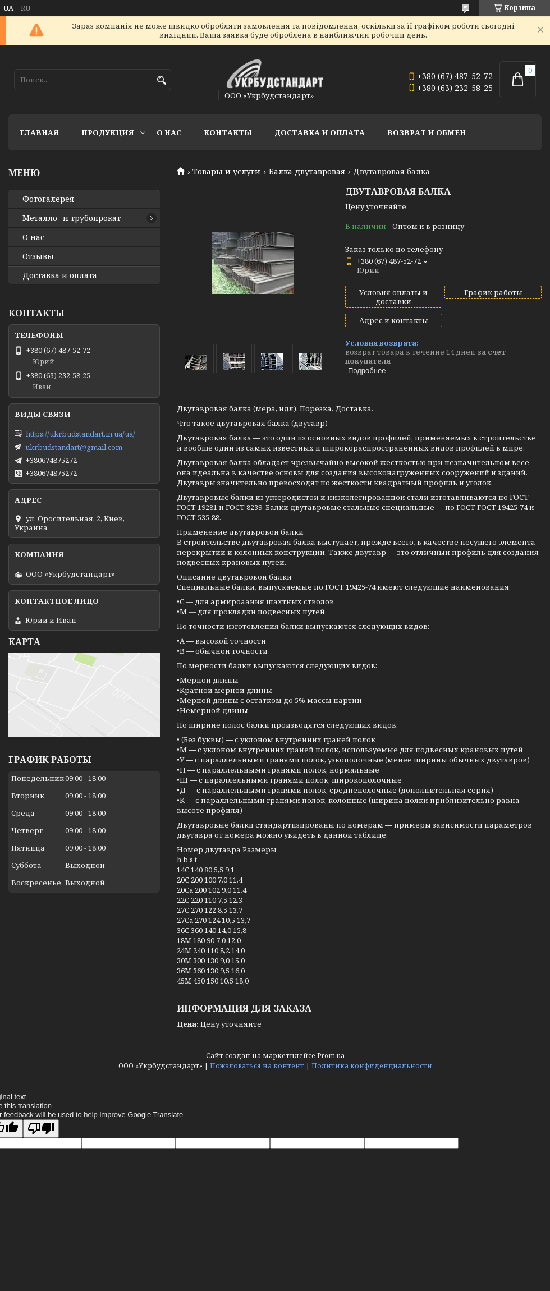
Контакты (228, 132)
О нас (169, 132)
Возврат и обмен (426, 132)
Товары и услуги (226, 171)
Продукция (107, 132)
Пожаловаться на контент (257, 1066)
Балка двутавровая (307, 171)
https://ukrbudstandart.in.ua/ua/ (80, 433)
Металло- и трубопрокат (71, 218)
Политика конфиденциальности (371, 1066)
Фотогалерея (48, 199)
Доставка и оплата (319, 132)
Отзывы (38, 256)
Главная (39, 132)
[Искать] (161, 80)
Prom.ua (331, 1055)
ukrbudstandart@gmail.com (73, 447)
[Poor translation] (41, 1128)
